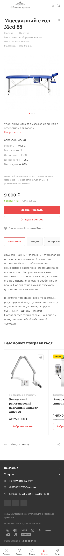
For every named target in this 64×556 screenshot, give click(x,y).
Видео (35, 241)
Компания (11, 467)
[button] (29, 113)
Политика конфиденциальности (22, 523)
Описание (14, 241)
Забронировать (32, 209)
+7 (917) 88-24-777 (21, 481)
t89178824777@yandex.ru (24, 487)
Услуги (9, 474)
